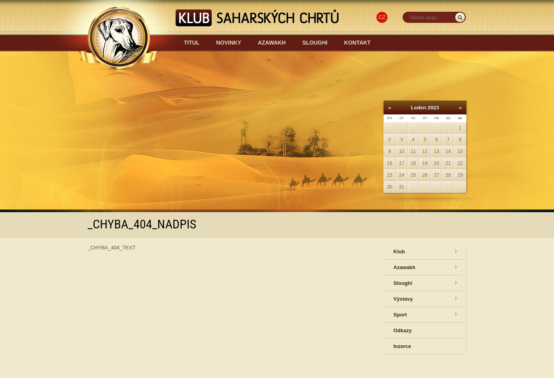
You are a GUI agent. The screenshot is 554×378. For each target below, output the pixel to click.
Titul (192, 42)
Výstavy (403, 299)
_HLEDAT (460, 17)
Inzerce (402, 346)
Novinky (228, 42)
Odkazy (402, 330)
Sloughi (315, 42)
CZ (381, 17)
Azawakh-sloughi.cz (190, 63)
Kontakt (357, 42)
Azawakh (272, 42)
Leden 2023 (425, 107)
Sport (400, 315)
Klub (399, 251)
